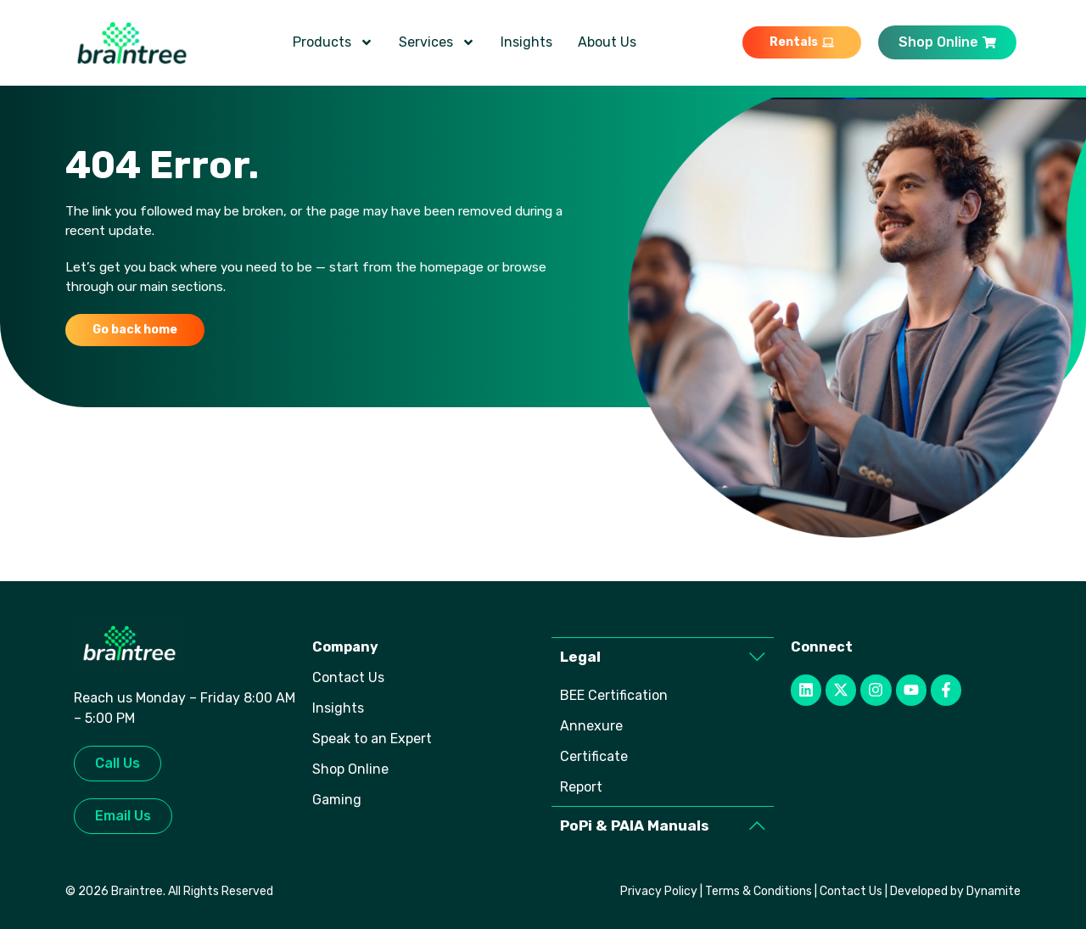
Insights (526, 42)
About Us (607, 42)
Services (437, 42)
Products (333, 42)
